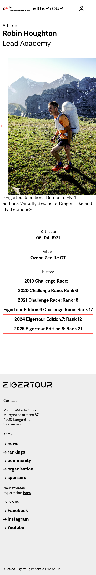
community (17, 460)
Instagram (16, 519)
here (27, 493)
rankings (14, 452)
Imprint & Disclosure (45, 569)
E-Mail (8, 433)
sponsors (14, 477)
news (10, 443)
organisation (18, 469)
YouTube (13, 527)
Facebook (15, 510)
